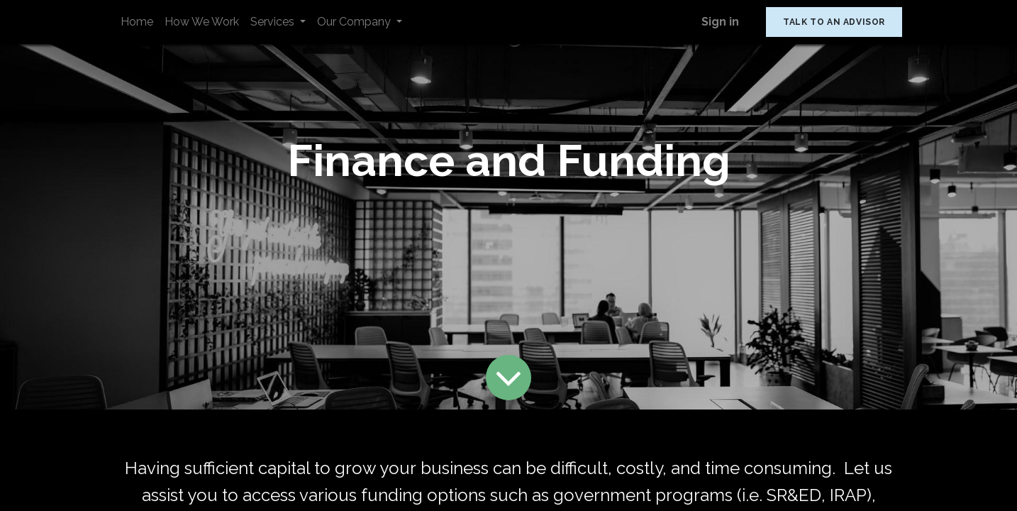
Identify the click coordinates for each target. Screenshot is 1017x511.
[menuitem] (137, 22)
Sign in (720, 21)
